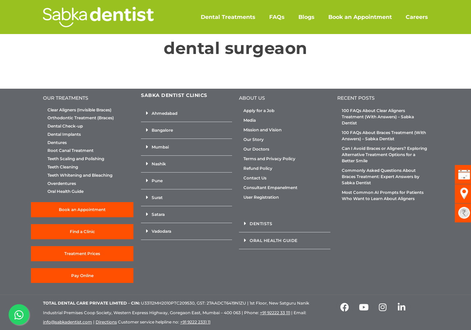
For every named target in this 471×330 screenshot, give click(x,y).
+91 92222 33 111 (275, 312)
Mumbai (160, 147)
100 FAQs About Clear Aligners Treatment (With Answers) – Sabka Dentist (378, 116)
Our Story (253, 139)
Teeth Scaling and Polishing (75, 158)
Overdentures (61, 183)
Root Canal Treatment (70, 150)
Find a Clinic (82, 231)
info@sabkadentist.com (67, 321)
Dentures (57, 142)
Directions (106, 321)
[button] (186, 113)
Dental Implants (64, 134)
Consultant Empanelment (270, 187)
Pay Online (82, 275)
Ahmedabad (164, 113)
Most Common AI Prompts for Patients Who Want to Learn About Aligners (383, 195)
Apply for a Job (258, 110)
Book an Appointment (360, 17)
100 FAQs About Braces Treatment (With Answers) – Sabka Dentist (384, 135)
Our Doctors (256, 149)
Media (249, 120)
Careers (417, 17)
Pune (157, 180)
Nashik (159, 163)
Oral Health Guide (65, 191)
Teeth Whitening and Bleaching (79, 175)
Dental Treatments (228, 17)
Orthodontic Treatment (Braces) (80, 118)
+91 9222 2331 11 (195, 321)
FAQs (277, 17)
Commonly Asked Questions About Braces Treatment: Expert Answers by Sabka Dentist (380, 176)
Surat (157, 197)
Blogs (306, 17)
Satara (158, 214)
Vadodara (161, 231)
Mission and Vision (262, 129)
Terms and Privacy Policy (269, 158)
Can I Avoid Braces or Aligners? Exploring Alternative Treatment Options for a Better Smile (384, 154)
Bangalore (162, 130)
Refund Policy (257, 168)
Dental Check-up (65, 126)
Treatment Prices (82, 253)
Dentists (261, 223)
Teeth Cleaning (62, 167)
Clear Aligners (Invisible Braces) (79, 110)
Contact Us (254, 177)
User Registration (261, 197)
